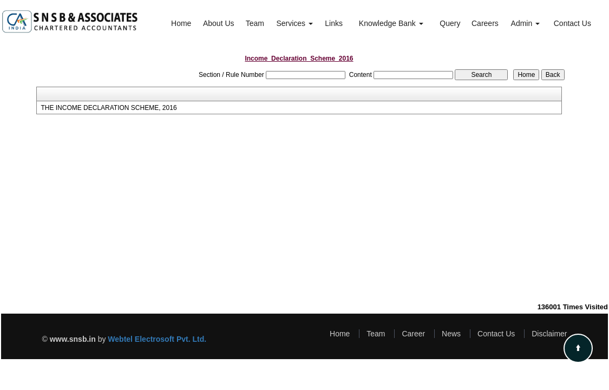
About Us (218, 23)
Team (255, 23)
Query (450, 23)
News (451, 333)
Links (334, 23)
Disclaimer (549, 333)
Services (294, 23)
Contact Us (572, 23)
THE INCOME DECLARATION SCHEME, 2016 (108, 108)
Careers (485, 23)
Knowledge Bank (391, 23)
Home (181, 23)
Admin (525, 23)
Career (413, 333)
